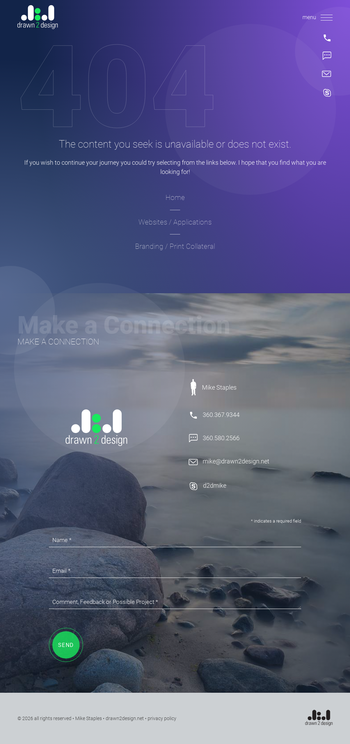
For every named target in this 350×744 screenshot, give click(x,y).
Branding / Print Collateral (175, 246)
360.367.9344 (214, 415)
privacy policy (162, 718)
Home (175, 197)
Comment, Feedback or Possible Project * (105, 601)
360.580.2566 (214, 438)
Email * (61, 570)
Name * (61, 540)
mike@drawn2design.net (229, 461)
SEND (66, 645)
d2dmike (207, 486)
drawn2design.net (125, 718)
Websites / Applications (175, 222)
